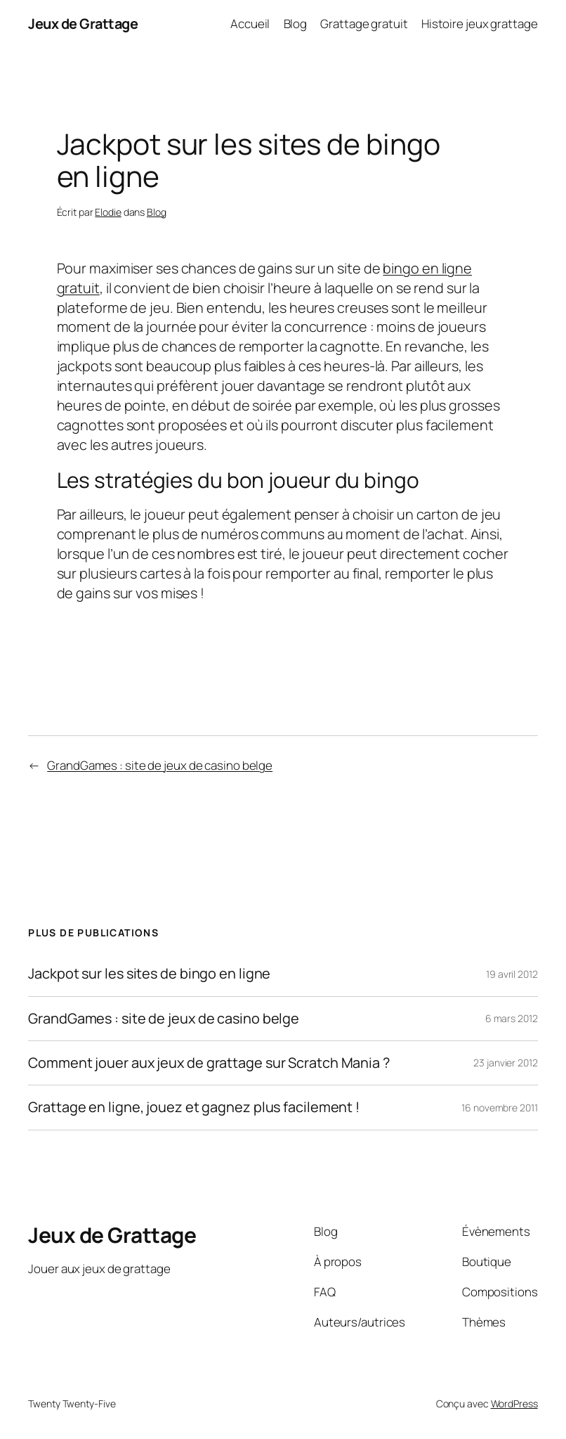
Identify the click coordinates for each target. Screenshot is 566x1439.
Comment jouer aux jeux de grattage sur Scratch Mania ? (209, 1063)
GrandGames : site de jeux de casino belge (159, 765)
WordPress (514, 1403)
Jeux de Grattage (83, 23)
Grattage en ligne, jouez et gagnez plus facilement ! (194, 1107)
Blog (156, 212)
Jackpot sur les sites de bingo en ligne (149, 973)
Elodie (108, 212)
